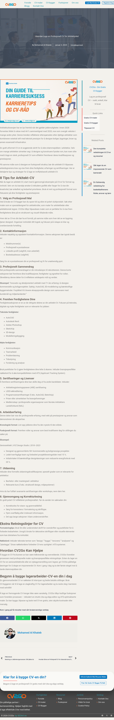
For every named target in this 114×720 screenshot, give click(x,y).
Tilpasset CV (89, 129)
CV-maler (38, 3)
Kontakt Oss (38, 6)
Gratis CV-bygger (91, 124)
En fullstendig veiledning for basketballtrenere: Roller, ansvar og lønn (101, 190)
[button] (7, 618)
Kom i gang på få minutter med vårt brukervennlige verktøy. (26, 610)
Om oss (75, 3)
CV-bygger (50, 3)
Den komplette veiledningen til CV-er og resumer (101, 153)
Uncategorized (77, 46)
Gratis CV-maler (91, 118)
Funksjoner (63, 3)
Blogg (27, 6)
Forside (27, 3)
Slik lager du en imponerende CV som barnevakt (100, 170)
